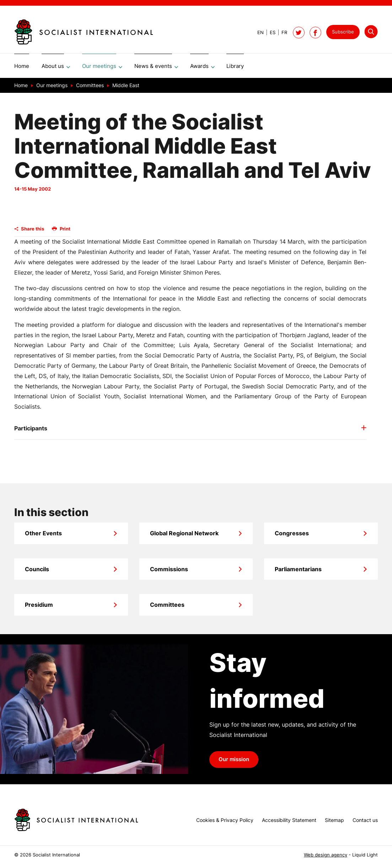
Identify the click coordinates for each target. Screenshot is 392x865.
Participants (30, 430)
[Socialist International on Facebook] (315, 32)
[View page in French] (281, 32)
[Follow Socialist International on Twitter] (298, 32)
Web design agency (325, 855)
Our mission (234, 762)
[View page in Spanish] (269, 32)
